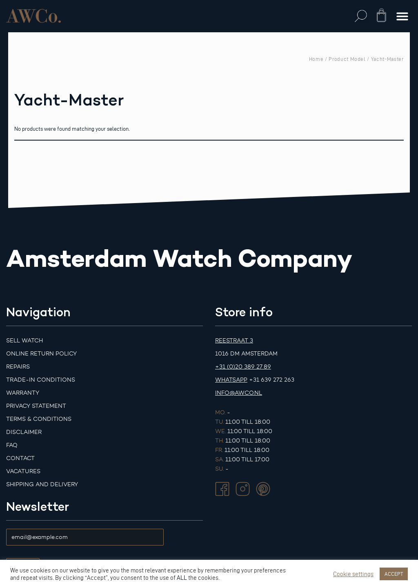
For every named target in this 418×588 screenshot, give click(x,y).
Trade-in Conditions (40, 379)
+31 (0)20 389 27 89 (243, 366)
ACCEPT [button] (394, 574)
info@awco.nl (238, 392)
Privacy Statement (36, 405)
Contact (20, 458)
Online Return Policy (41, 353)
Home (316, 59)
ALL (182, 578)
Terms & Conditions (38, 419)
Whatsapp (231, 379)
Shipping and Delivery (42, 484)
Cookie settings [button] (353, 574)
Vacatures (23, 471)
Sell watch (24, 340)
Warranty (22, 392)
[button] (361, 16)
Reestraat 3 (234, 340)
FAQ (12, 445)
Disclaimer (24, 432)
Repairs (18, 366)
